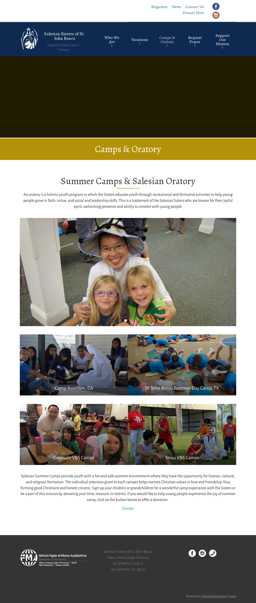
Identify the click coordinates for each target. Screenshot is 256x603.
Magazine (159, 6)
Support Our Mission (222, 39)
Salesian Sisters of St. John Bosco (64, 36)
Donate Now (193, 12)
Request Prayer (195, 39)
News (176, 6)
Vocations (139, 39)
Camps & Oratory (167, 39)
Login (232, 596)
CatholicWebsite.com (214, 596)
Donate (128, 509)
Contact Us (194, 6)
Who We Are (112, 39)
